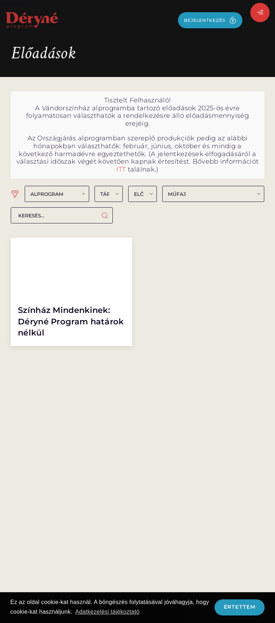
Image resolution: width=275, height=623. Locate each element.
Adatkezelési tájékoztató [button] (107, 612)
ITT (121, 169)
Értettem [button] (240, 607)
